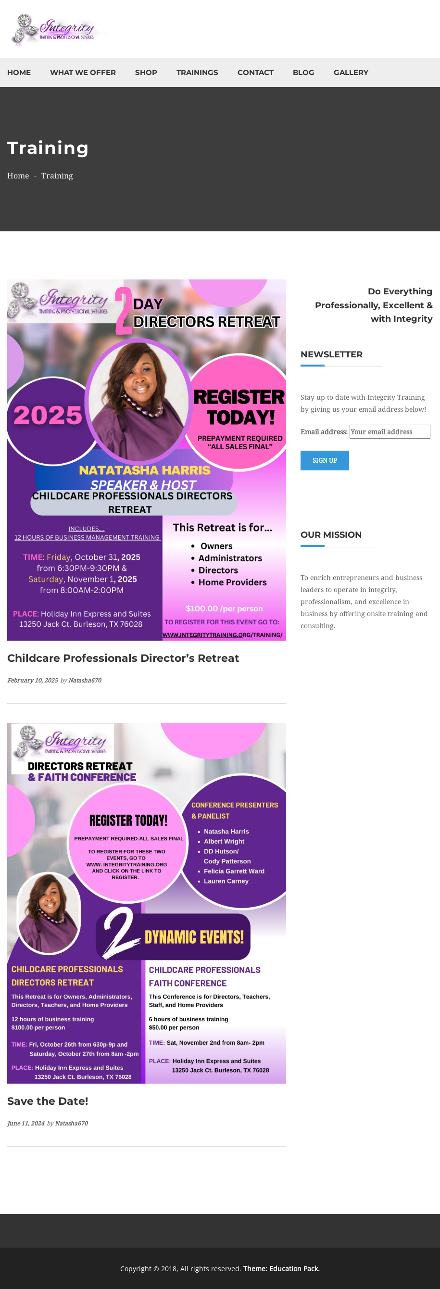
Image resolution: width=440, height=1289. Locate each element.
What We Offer (83, 72)
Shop (146, 72)
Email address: (365, 432)
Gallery (351, 72)
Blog (303, 72)
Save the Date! (47, 1101)
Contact (256, 72)
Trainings (197, 72)
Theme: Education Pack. (281, 1268)
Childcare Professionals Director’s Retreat (123, 658)
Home (19, 72)
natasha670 (84, 680)
